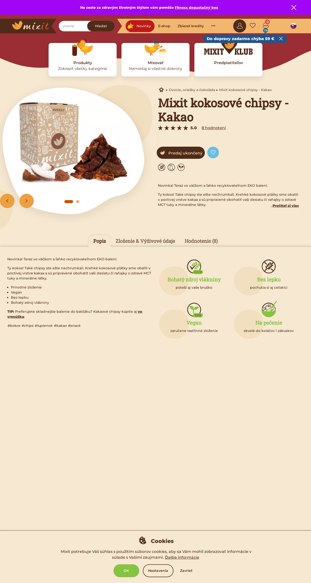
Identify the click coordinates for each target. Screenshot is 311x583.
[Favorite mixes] (252, 26)
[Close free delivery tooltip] (281, 39)
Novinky (139, 26)
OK (126, 570)
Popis (99, 241)
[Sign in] (239, 26)
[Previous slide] (7, 201)
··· (213, 25)
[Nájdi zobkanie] (73, 26)
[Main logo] (34, 26)
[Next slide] (26, 201)
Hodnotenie (201, 241)
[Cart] (265, 26)
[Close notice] (294, 7)
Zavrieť (186, 570)
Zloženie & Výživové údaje (145, 241)
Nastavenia (158, 570)
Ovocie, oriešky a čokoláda (192, 90)
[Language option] (293, 26)
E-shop (164, 26)
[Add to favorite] (213, 152)
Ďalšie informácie (182, 557)
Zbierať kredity (191, 26)
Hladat (101, 26)
